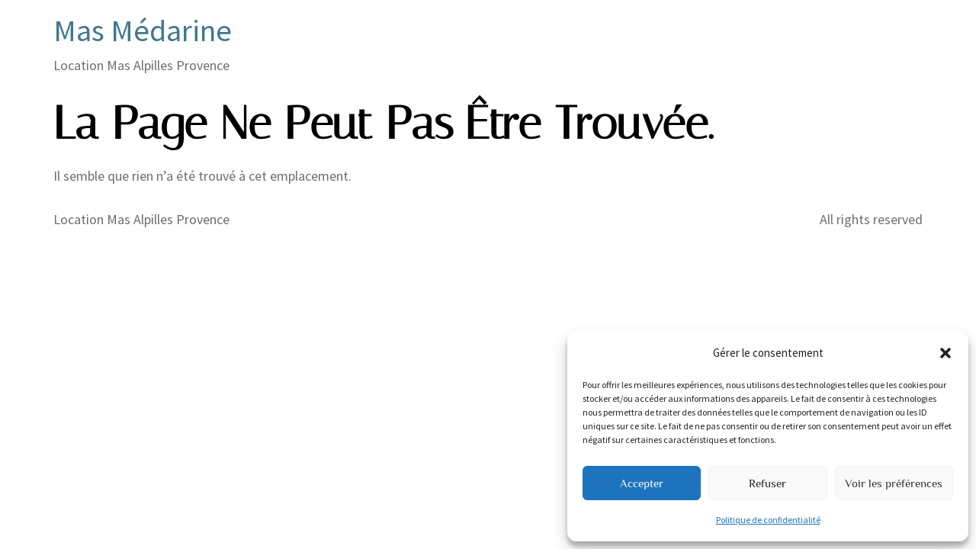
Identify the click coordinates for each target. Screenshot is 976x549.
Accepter (641, 483)
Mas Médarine (142, 30)
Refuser (767, 483)
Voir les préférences (893, 483)
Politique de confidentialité (768, 519)
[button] (945, 353)
